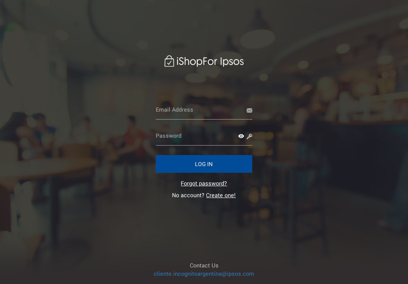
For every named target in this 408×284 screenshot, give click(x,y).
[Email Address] (204, 110)
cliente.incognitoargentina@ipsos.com (204, 273)
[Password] (204, 136)
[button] (241, 136)
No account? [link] (204, 195)
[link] (204, 183)
